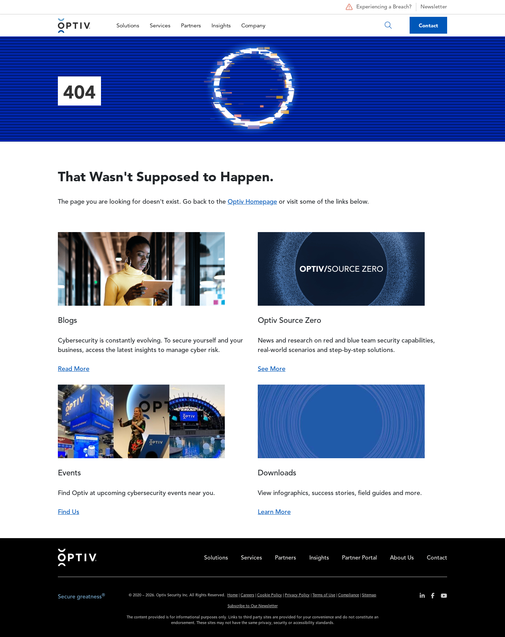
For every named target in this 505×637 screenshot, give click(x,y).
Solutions (127, 25)
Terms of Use (323, 595)
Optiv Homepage (252, 202)
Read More (73, 369)
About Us (402, 558)
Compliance (348, 595)
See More (271, 369)
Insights (221, 25)
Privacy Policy (297, 595)
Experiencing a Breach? (378, 7)
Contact (428, 25)
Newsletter (433, 7)
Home (77, 557)
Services (160, 25)
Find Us (68, 512)
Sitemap (369, 595)
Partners (191, 25)
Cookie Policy (269, 595)
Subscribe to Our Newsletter (253, 606)
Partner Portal (359, 558)
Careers (247, 595)
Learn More (274, 512)
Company (253, 25)
